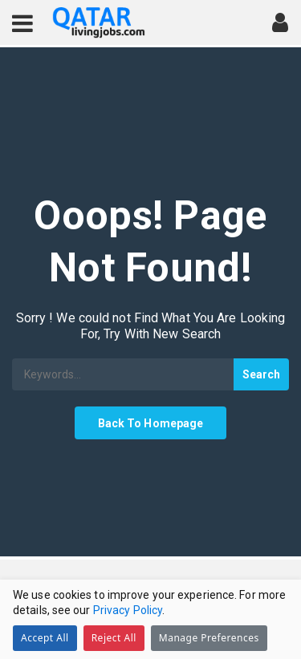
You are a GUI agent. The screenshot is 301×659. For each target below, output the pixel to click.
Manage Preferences (209, 638)
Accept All (45, 638)
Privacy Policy (127, 610)
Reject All (114, 638)
